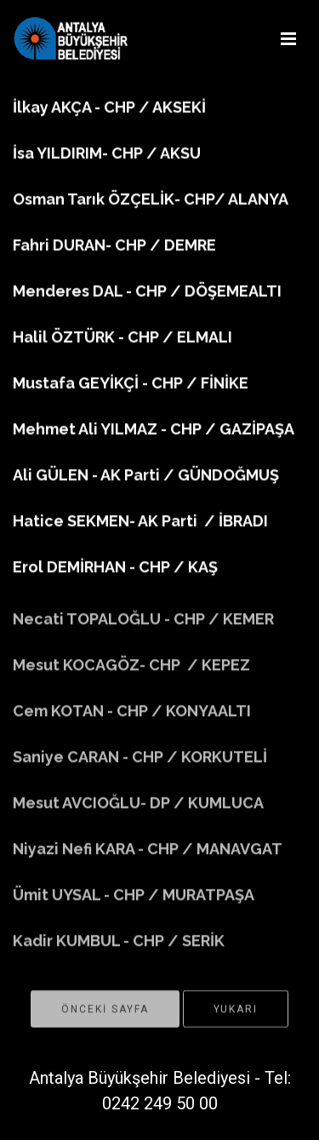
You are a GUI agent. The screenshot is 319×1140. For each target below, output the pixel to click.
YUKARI (236, 1015)
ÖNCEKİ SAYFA (105, 1015)
